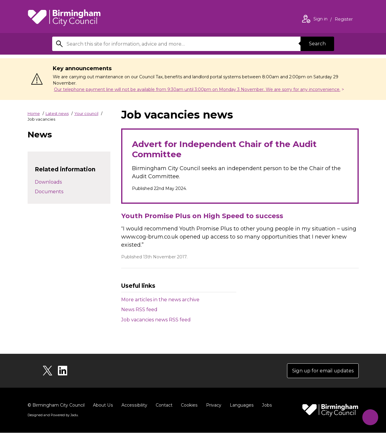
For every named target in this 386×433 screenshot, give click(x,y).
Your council (86, 113)
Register (344, 20)
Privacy (212, 405)
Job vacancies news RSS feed (156, 320)
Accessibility (133, 405)
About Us (102, 405)
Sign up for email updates (323, 371)
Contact (162, 405)
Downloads (48, 182)
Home (34, 113)
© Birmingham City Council (56, 405)
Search (317, 44)
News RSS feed (139, 309)
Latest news (57, 113)
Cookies (188, 405)
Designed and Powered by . (53, 415)
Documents (49, 191)
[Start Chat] (370, 417)
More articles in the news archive (160, 299)
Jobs (265, 405)
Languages (240, 405)
